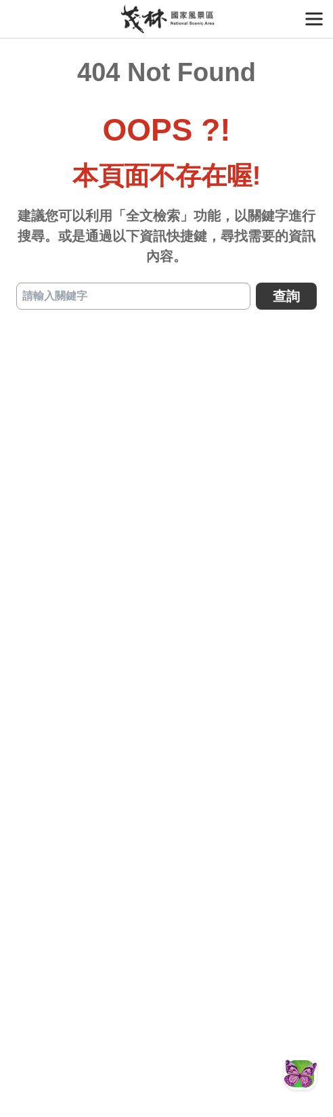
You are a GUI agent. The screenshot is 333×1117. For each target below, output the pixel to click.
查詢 (286, 296)
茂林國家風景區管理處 (167, 19)
